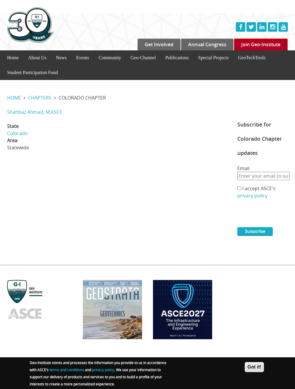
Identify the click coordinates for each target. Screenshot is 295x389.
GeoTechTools (251, 57)
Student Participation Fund (32, 72)
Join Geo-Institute (261, 44)
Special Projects (213, 57)
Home (13, 57)
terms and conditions (66, 369)
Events (82, 57)
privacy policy (252, 195)
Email (243, 168)
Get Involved (159, 44)
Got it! (254, 366)
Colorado (17, 133)
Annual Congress (207, 44)
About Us (37, 57)
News (61, 57)
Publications (177, 57)
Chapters (39, 98)
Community (110, 57)
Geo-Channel (143, 57)
